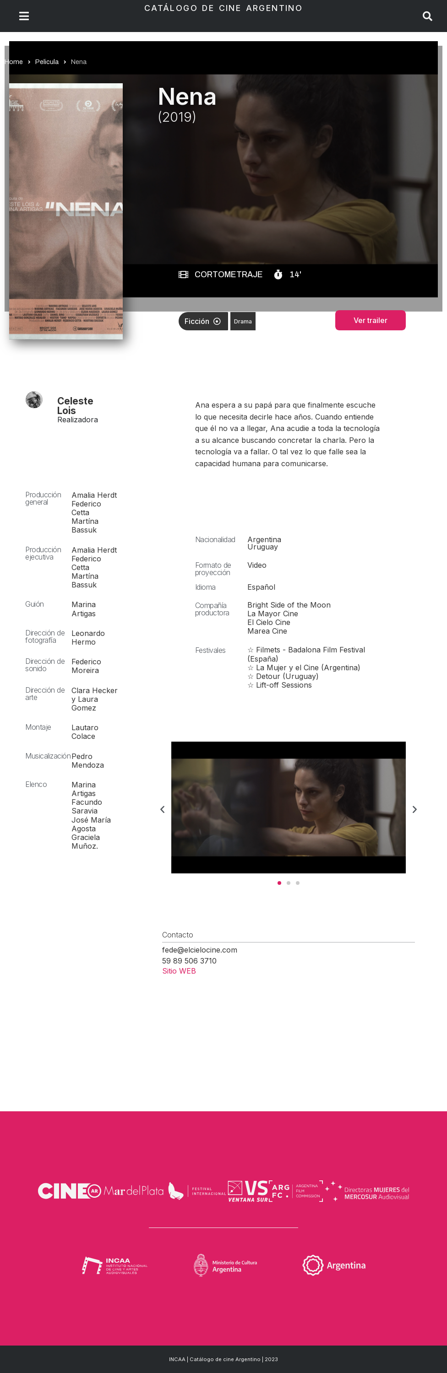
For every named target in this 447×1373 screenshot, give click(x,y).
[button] (162, 809)
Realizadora (77, 419)
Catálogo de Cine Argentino (223, 8)
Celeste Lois (75, 405)
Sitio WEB (179, 970)
